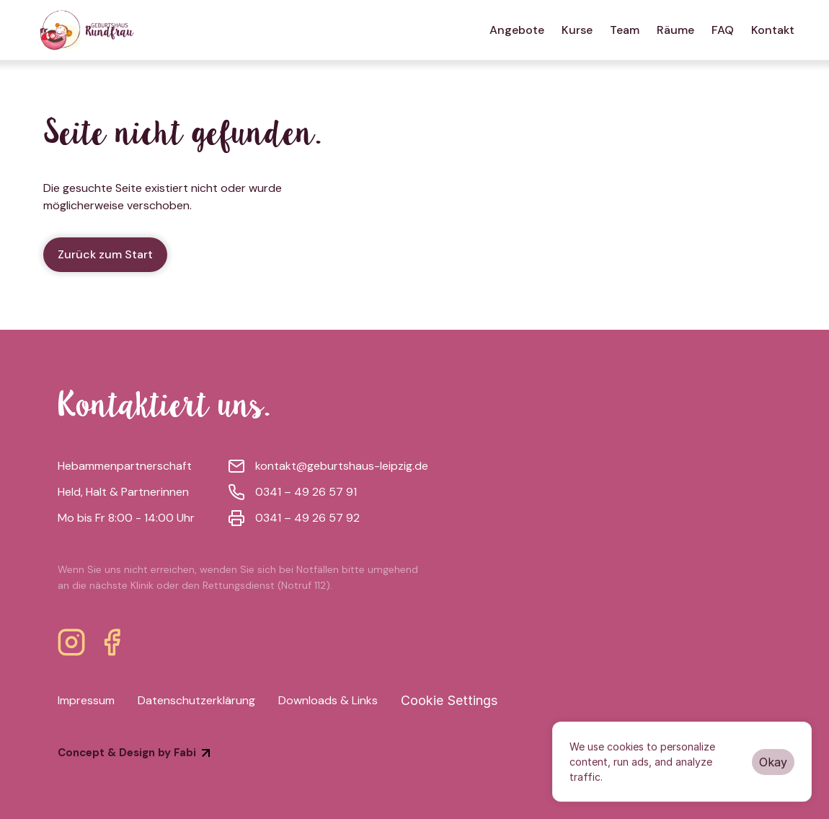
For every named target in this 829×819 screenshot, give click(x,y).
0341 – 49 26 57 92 (307, 517)
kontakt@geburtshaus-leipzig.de (341, 465)
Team (624, 30)
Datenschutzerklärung (196, 700)
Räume (675, 30)
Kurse (577, 30)
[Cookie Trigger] (449, 700)
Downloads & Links (328, 700)
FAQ (722, 30)
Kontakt (772, 30)
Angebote (516, 30)
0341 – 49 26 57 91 (306, 491)
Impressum (86, 700)
